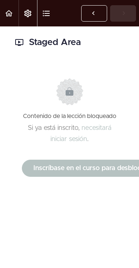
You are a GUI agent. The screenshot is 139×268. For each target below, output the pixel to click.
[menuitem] (28, 13)
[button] (9, 13)
